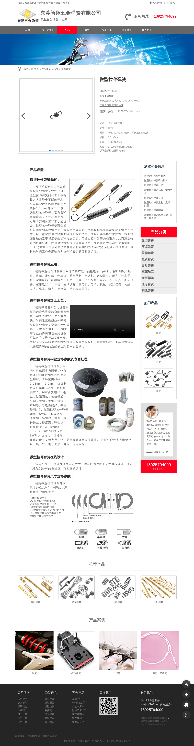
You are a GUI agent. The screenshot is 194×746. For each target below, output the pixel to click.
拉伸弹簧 (148, 253)
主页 (37, 69)
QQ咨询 (155, 2)
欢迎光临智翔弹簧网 (154, 175)
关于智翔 (22, 698)
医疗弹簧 (148, 284)
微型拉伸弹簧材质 (153, 197)
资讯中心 (106, 30)
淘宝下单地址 (107, 96)
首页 (27, 30)
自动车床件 (78, 706)
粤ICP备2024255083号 (118, 741)
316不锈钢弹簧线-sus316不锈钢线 (159, 718)
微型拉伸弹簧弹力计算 (156, 180)
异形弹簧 (148, 265)
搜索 (171, 2)
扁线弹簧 (148, 290)
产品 (67, 30)
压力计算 (22, 722)
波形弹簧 (49, 714)
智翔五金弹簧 (50, 736)
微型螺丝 (148, 278)
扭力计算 (22, 714)
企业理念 (22, 710)
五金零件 (77, 698)
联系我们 (126, 30)
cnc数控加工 (78, 702)
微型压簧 (49, 702)
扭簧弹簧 (148, 259)
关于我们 (47, 30)
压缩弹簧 (148, 246)
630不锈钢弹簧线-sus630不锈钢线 (159, 722)
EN (166, 30)
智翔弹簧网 (34, 736)
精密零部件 (78, 714)
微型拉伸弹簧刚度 (153, 210)
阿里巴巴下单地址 (109, 91)
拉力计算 (22, 718)
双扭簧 (48, 710)
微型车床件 (78, 722)
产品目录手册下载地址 (111, 105)
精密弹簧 (49, 718)
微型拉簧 (49, 706)
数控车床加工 (79, 710)
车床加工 (148, 271)
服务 (87, 30)
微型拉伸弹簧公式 (153, 185)
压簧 (56, 69)
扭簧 (158, 390)
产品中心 (47, 69)
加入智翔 (146, 30)
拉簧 (158, 361)
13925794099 (165, 16)
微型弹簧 (148, 240)
